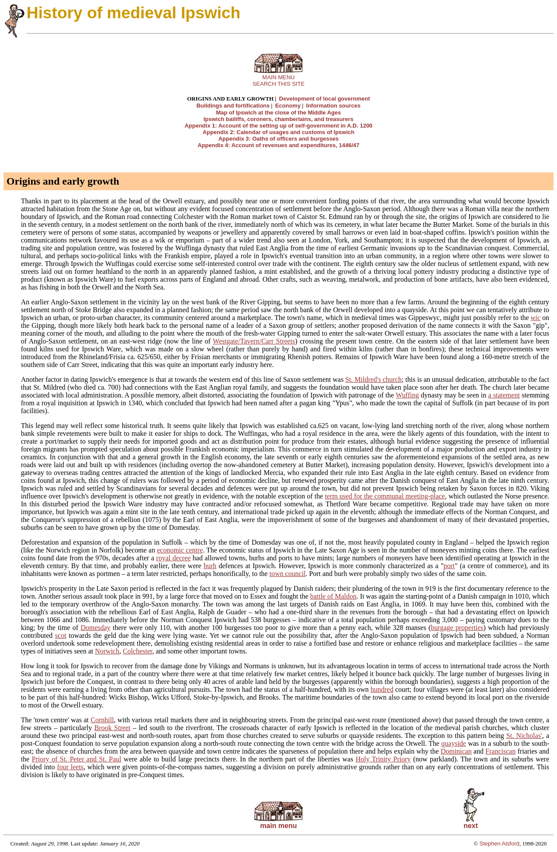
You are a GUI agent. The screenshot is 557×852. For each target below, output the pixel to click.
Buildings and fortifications (232, 105)
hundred (381, 689)
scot (61, 635)
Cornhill (102, 720)
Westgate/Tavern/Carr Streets (254, 341)
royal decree (173, 558)
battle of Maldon (333, 596)
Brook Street (112, 727)
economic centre (180, 550)
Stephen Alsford (500, 843)
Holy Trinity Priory (383, 759)
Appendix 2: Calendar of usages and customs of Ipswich (279, 132)
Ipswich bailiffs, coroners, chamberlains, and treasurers (279, 119)
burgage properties (457, 627)
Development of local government (324, 98)
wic (535, 317)
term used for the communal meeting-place (385, 496)
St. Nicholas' (524, 735)
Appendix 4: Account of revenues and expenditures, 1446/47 (278, 145)
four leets (70, 767)
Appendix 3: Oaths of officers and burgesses (278, 138)
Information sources (333, 105)
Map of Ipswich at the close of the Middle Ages (278, 112)
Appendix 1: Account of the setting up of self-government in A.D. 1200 (278, 125)
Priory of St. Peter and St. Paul (76, 759)
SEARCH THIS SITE (278, 84)
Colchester (137, 651)
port (449, 565)
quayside (453, 743)
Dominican (456, 751)
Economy (288, 105)
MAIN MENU (278, 77)
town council (287, 573)
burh (210, 565)
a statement (504, 395)
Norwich (107, 651)
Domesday (95, 627)
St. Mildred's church (373, 379)
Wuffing (407, 395)
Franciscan (501, 751)
